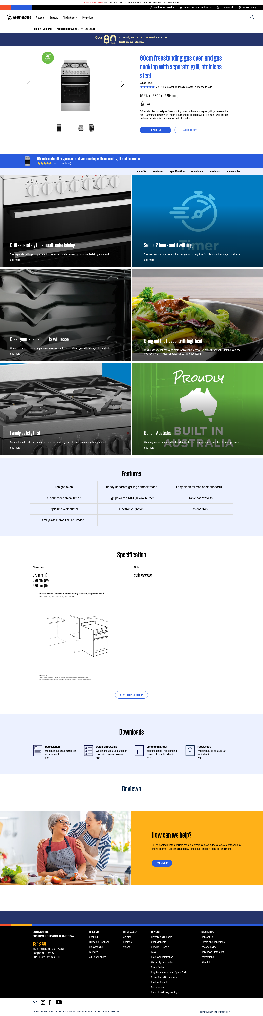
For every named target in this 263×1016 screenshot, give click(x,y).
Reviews (215, 171)
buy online (155, 130)
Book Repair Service (162, 7)
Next (120, 84)
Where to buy (247, 7)
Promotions (87, 17)
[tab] (59, 128)
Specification (177, 171)
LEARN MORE (164, 864)
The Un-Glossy (70, 17)
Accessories (233, 171)
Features (158, 171)
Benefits (141, 171)
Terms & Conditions (208, 1011)
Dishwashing (96, 946)
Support (54, 17)
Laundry (93, 951)
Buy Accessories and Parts (195, 7)
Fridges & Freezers (99, 941)
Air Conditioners (97, 956)
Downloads (197, 171)
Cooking (47, 28)
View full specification (131, 695)
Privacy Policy (224, 1011)
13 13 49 (39, 943)
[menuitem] (40, 17)
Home (36, 28)
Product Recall (96, 2)
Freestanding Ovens (66, 28)
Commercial (224, 7)
